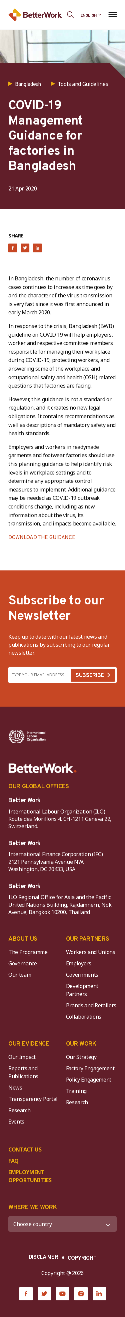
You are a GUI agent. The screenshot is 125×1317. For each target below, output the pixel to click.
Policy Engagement (90, 1079)
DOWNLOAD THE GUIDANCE (41, 537)
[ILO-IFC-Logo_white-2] (27, 736)
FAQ (13, 1160)
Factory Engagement (90, 1068)
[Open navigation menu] (112, 14)
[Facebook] (26, 1293)
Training (76, 1091)
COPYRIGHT (82, 1258)
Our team (19, 974)
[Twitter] (44, 1293)
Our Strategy (81, 1057)
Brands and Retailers (91, 1005)
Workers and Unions (90, 952)
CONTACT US (25, 1149)
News (15, 1087)
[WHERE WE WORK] (62, 1224)
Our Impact (22, 1057)
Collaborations (84, 1016)
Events (16, 1121)
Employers (78, 963)
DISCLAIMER (43, 1257)
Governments (82, 974)
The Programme (28, 952)
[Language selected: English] (91, 15)
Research (19, 1110)
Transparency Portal (33, 1099)
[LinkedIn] (99, 1293)
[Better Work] (42, 768)
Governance (22, 963)
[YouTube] (62, 1293)
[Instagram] (81, 1293)
